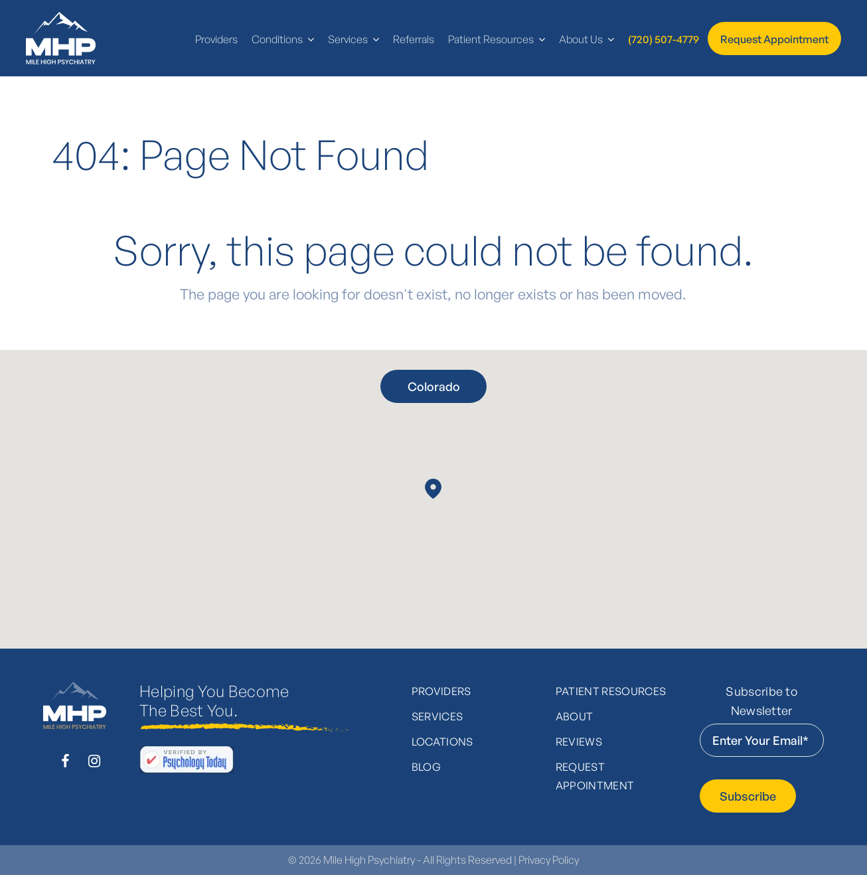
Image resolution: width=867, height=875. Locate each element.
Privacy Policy (548, 859)
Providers (441, 691)
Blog (426, 766)
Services (437, 716)
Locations (442, 741)
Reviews (579, 741)
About (574, 716)
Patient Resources (611, 691)
